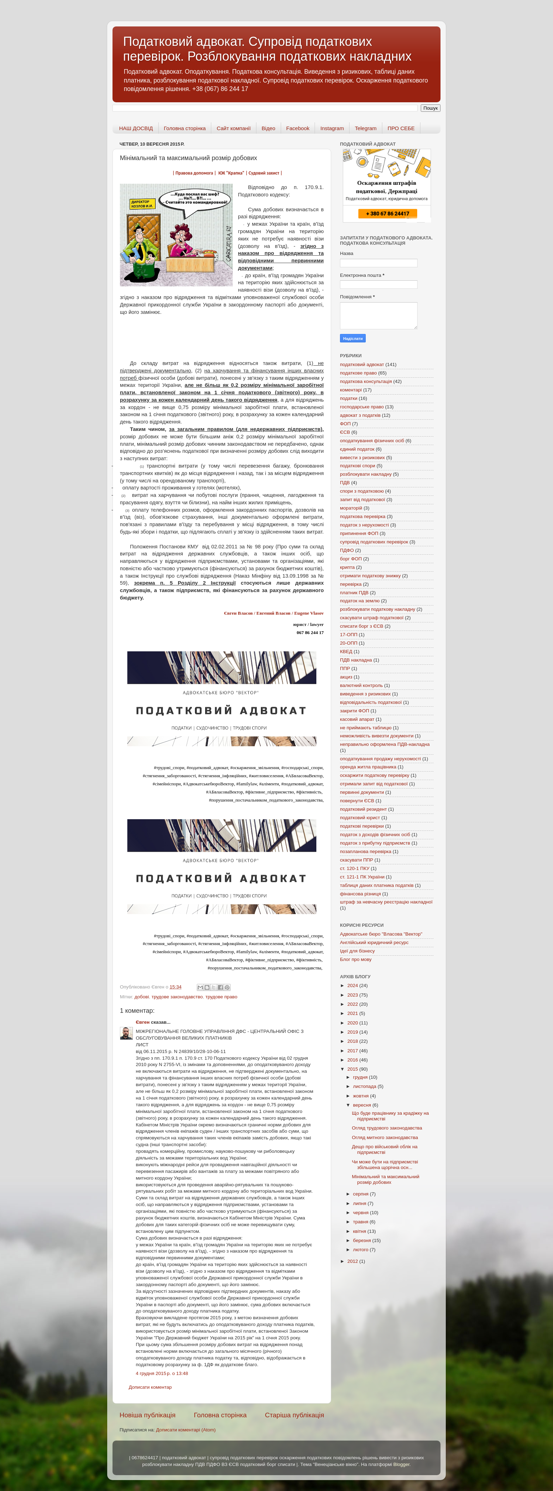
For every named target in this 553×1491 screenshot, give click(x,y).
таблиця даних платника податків (377, 885)
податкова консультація (366, 381)
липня (360, 1203)
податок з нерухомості (364, 525)
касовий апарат (357, 719)
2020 (353, 1023)
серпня (361, 1194)
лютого (361, 1249)
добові (141, 996)
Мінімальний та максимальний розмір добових (385, 1179)
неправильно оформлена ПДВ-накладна (385, 744)
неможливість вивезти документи (377, 735)
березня (362, 1240)
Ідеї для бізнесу (357, 951)
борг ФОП (351, 558)
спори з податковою (362, 491)
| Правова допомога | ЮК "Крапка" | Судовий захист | (227, 173)
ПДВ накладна (356, 660)
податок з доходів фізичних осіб (375, 834)
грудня (361, 1077)
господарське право (362, 406)
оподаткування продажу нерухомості (380, 758)
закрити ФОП (354, 710)
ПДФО (347, 550)
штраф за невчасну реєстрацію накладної (386, 902)
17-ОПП (348, 634)
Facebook (298, 128)
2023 (353, 995)
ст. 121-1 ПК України (362, 877)
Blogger (401, 1464)
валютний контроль (361, 685)
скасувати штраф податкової (371, 617)
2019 (353, 1032)
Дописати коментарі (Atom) (185, 1429)
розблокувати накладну (366, 474)
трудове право (221, 996)
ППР (345, 668)
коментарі (351, 389)
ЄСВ (345, 432)
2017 (353, 1050)
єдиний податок (357, 449)
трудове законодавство (177, 996)
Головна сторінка (185, 128)
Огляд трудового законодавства (387, 1128)
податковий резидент (363, 809)
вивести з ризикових (362, 457)
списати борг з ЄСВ (361, 626)
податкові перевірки (362, 826)
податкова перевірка (362, 516)
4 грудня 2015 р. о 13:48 (162, 1373)
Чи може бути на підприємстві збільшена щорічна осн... (385, 1164)
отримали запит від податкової (374, 783)
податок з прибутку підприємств (375, 843)
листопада (365, 1086)
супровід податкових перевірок (374, 541)
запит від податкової (362, 499)
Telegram (366, 128)
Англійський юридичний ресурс (374, 942)
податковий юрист (360, 817)
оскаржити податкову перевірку (374, 775)
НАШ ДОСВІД (136, 128)
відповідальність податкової (371, 702)
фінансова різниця (360, 893)
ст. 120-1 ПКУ (355, 868)
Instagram (332, 128)
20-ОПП (348, 643)
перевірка (350, 584)
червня (361, 1212)
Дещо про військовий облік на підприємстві (385, 1149)
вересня (362, 1105)
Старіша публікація (294, 1415)
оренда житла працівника (368, 766)
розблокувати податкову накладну (377, 609)
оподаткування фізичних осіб (372, 440)
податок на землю (359, 600)
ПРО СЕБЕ (401, 128)
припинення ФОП (359, 533)
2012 (353, 1261)
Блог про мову (355, 959)
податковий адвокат (362, 364)
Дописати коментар (150, 1387)
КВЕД (346, 651)
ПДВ (345, 482)
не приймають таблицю (365, 727)
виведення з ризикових (365, 693)
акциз (346, 677)
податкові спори (357, 465)
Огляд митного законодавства (385, 1137)
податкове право (358, 373)
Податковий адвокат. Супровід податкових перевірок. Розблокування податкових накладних (267, 48)
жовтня (361, 1096)
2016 (353, 1060)
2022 (353, 1004)
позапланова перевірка (365, 851)
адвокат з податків (360, 415)
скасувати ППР (356, 860)
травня (361, 1221)
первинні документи (362, 792)
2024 (353, 985)
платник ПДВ (354, 592)
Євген (143, 1022)
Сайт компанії (233, 128)
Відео (268, 128)
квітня (360, 1231)
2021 (353, 1013)
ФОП (345, 423)
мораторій (351, 508)
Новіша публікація (148, 1415)
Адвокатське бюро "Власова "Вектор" (381, 934)
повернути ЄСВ (357, 800)
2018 (353, 1041)
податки (348, 398)
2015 (353, 1069)
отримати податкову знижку (370, 575)
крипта (347, 567)
